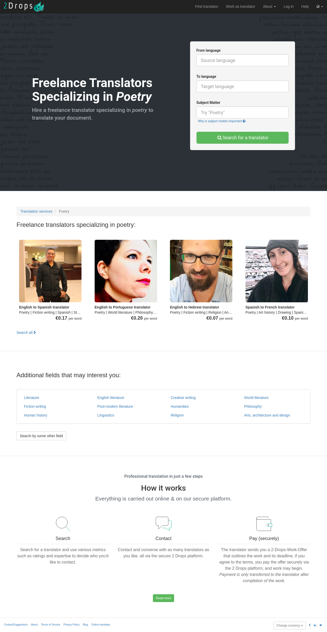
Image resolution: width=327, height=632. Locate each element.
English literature (110, 398)
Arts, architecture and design (267, 415)
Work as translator (240, 6)
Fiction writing (35, 406)
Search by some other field (41, 436)
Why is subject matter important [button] (222, 121)
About (269, 6)
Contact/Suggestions (16, 624)
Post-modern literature (115, 406)
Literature (31, 398)
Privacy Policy (71, 624)
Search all (26, 332)
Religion (177, 415)
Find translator (206, 6)
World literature (256, 398)
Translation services (36, 211)
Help (305, 6)
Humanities (180, 406)
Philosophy (253, 406)
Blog (85, 624)
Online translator (100, 624)
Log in (288, 6)
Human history (35, 415)
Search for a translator (242, 137)
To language (206, 76)
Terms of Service (50, 624)
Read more (163, 598)
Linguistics (105, 415)
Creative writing (183, 398)
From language (209, 50)
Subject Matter (208, 103)
